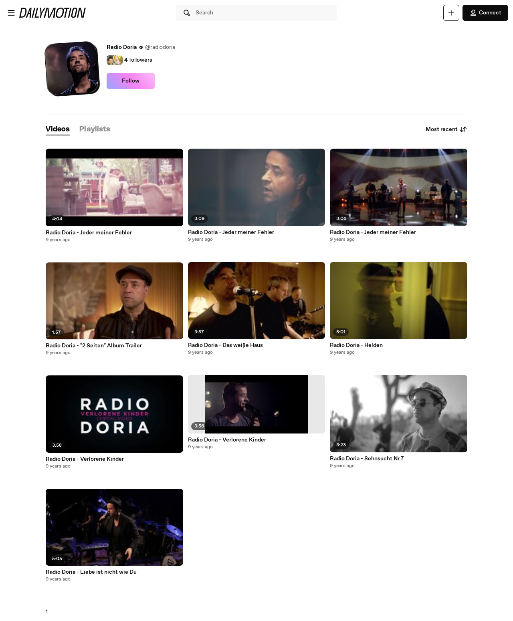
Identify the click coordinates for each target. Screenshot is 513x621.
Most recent (446, 129)
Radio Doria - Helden (356, 345)
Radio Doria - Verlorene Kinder (85, 459)
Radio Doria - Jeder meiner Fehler (89, 233)
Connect (485, 13)
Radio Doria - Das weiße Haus (225, 345)
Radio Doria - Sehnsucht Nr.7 (367, 459)
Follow (130, 81)
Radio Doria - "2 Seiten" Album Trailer (94, 346)
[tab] (58, 130)
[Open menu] (11, 13)
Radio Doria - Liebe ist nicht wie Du (91, 572)
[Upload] (451, 13)
